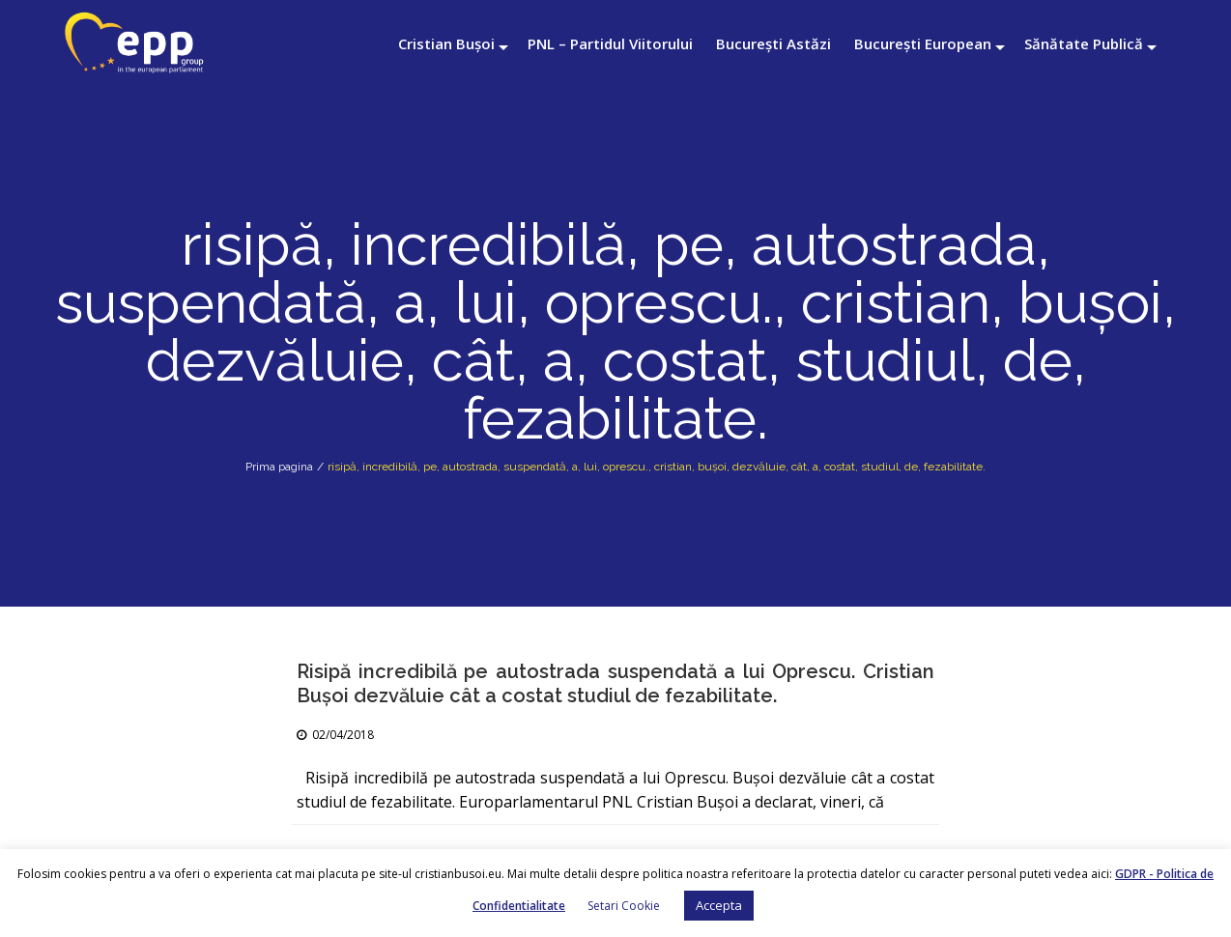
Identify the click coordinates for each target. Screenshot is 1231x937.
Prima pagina (279, 466)
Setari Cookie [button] (623, 905)
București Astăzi (773, 43)
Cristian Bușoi (446, 43)
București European (922, 43)
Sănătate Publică (1083, 43)
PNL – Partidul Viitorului (610, 43)
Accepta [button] (719, 905)
